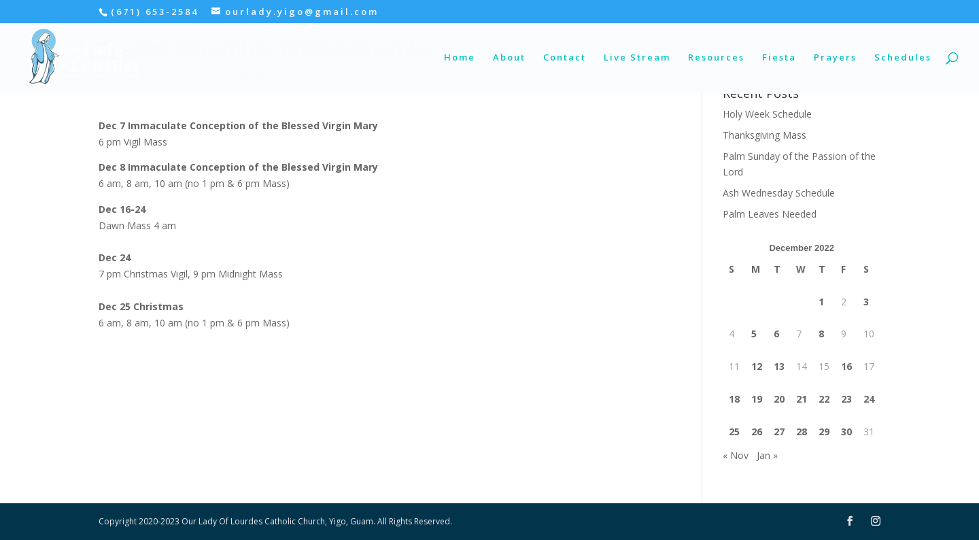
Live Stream (637, 57)
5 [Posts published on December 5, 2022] (754, 333)
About (509, 57)
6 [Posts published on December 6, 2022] (776, 333)
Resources (716, 57)
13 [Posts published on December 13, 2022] (779, 366)
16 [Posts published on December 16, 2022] (846, 366)
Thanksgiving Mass (764, 135)
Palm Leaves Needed (770, 213)
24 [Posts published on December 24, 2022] (868, 398)
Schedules (902, 57)
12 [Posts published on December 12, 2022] (756, 366)
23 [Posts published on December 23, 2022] (846, 398)
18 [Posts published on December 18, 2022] (734, 398)
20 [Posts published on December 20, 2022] (779, 398)
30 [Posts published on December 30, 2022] (846, 431)
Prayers (835, 57)
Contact (564, 57)
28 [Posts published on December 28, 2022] (801, 431)
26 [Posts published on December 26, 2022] (756, 431)
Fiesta (779, 57)
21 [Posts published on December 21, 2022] (801, 398)
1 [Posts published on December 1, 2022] (821, 301)
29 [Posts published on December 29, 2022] (824, 431)
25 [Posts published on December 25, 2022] (734, 431)
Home (459, 57)
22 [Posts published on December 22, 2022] (824, 398)
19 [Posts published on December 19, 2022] (756, 398)
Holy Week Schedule (767, 113)
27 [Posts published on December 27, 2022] (779, 431)
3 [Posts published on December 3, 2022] (866, 301)
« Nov (736, 455)
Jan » (767, 455)
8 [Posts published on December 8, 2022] (821, 333)
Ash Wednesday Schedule (779, 192)
